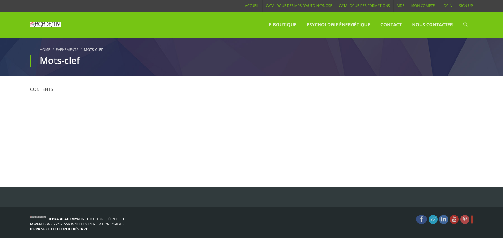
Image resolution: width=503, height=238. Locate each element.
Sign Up (466, 5)
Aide (401, 5)
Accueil (252, 5)
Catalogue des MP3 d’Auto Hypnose (299, 5)
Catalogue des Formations (364, 5)
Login (446, 5)
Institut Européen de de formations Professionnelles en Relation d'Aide (78, 221)
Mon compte (423, 5)
